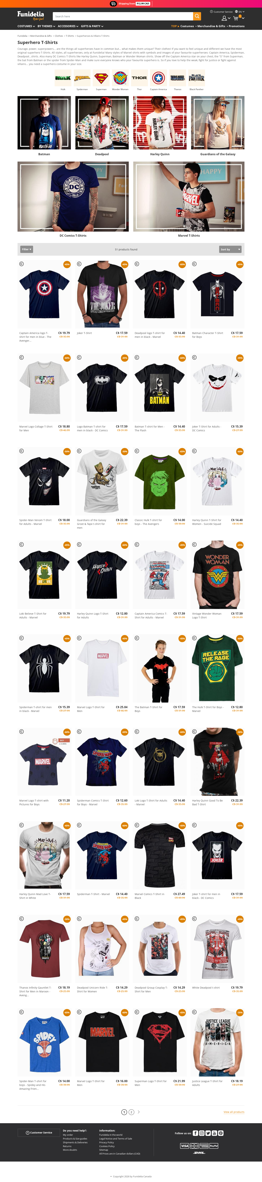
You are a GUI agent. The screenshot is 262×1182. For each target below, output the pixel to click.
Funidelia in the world (110, 1134)
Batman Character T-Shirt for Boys (207, 335)
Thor (139, 89)
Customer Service (39, 1133)
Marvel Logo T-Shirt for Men (91, 709)
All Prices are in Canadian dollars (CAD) (119, 1153)
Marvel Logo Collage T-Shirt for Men (35, 428)
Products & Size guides (75, 1138)
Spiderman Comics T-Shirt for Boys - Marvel (93, 802)
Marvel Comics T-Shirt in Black (149, 896)
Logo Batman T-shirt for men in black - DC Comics (92, 428)
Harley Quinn (160, 154)
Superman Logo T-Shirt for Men (151, 1083)
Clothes (59, 35)
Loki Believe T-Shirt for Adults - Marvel (32, 615)
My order (68, 1134)
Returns (67, 1146)
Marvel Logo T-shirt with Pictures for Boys (34, 802)
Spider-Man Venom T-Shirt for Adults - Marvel (35, 522)
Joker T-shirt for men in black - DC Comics (206, 896)
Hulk (63, 89)
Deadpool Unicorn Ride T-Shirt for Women (92, 989)
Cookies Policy (107, 1146)
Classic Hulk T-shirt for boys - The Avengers (148, 522)
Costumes (25, 26)
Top (174, 26)
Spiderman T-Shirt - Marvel (93, 894)
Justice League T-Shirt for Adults (207, 1083)
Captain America (158, 89)
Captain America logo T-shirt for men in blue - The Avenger (35, 336)
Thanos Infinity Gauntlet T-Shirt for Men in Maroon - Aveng (35, 991)
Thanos (177, 89)
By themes (45, 26)
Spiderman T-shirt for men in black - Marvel (35, 709)
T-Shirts (70, 35)
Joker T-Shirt (84, 333)
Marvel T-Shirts (189, 236)
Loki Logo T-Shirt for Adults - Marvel (151, 802)
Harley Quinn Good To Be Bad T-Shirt (207, 802)
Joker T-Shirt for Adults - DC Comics (206, 428)
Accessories (66, 26)
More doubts (70, 1149)
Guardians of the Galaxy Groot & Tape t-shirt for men (91, 523)
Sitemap (103, 1149)
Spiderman (82, 89)
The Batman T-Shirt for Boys (148, 709)
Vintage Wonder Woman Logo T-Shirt (206, 615)
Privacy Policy (106, 1142)
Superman (101, 89)
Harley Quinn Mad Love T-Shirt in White (35, 896)
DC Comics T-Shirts (73, 236)
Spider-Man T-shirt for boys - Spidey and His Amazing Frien (32, 1084)
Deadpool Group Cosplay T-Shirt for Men (151, 989)
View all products (234, 1112)
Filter (25, 249)
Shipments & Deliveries (75, 1142)
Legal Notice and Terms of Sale (115, 1138)
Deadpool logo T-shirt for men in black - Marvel (150, 335)
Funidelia (22, 35)
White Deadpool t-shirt (206, 987)
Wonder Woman (120, 89)
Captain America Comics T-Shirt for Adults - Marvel (151, 615)
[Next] (139, 1112)
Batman (44, 154)
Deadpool (102, 154)
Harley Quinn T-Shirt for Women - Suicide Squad (206, 522)
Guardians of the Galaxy (217, 154)
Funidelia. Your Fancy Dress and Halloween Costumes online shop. (31, 16)
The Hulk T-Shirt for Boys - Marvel (208, 709)
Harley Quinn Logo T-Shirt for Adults (92, 615)
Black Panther (197, 89)
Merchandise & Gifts (41, 35)
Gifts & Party (90, 26)
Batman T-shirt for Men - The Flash (150, 428)
